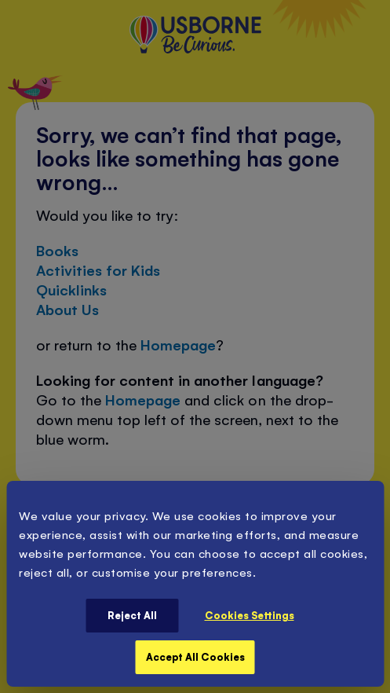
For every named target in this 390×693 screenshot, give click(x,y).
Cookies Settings (249, 615)
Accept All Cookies (195, 656)
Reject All (132, 615)
